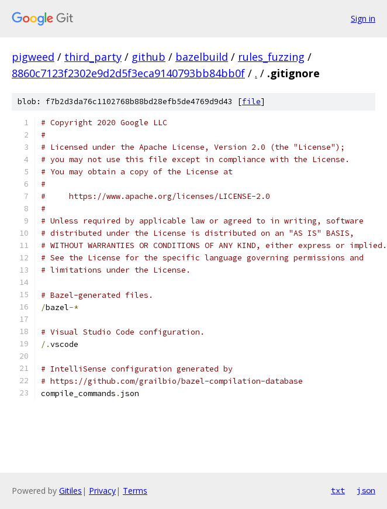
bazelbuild (201, 57)
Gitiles (70, 490)
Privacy (102, 490)
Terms (135, 490)
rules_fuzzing (271, 57)
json (366, 490)
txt (338, 490)
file (251, 101)
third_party (93, 57)
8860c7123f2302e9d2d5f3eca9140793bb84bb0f (128, 73)
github (148, 57)
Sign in (363, 18)
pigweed (33, 57)
